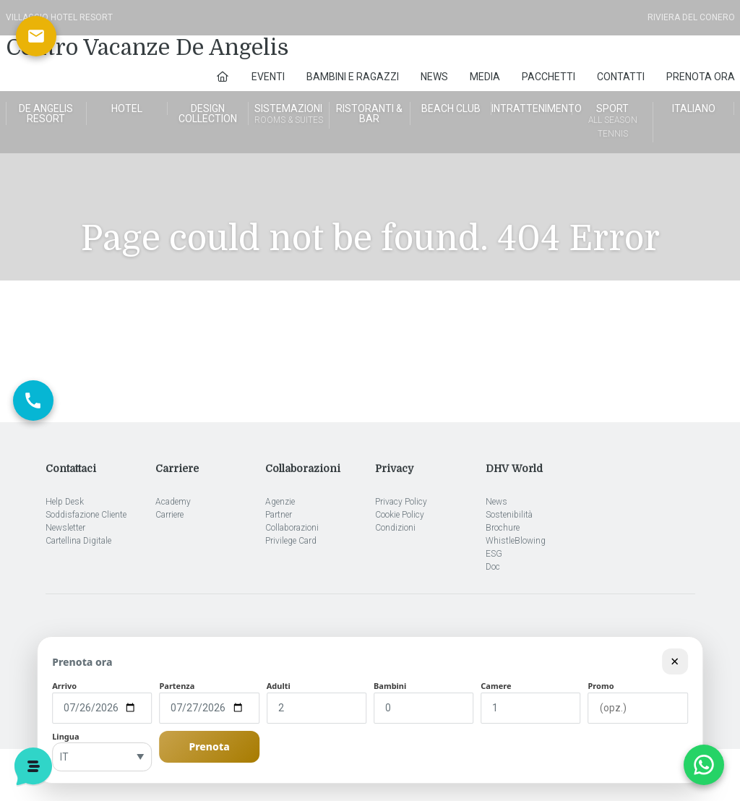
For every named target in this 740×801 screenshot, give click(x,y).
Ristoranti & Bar (369, 113)
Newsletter (65, 528)
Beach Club (451, 108)
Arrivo (64, 685)
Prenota (209, 746)
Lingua (65, 736)
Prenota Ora (700, 76)
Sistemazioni (289, 115)
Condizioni (395, 528)
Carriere (169, 515)
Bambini (390, 685)
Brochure (503, 528)
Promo (601, 685)
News (434, 76)
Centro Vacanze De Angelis (147, 47)
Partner (278, 515)
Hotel (126, 108)
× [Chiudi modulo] (675, 661)
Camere (496, 685)
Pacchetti (548, 76)
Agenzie (280, 502)
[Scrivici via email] (36, 36)
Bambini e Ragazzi (352, 76)
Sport (612, 122)
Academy (173, 502)
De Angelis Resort (46, 113)
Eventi (268, 76)
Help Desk (65, 502)
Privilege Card (291, 541)
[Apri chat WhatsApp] (704, 765)
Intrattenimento (531, 108)
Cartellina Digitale (78, 541)
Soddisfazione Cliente (86, 515)
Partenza (176, 685)
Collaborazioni (292, 528)
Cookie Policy (399, 515)
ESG (494, 554)
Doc (493, 567)
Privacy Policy (401, 502)
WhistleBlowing (516, 541)
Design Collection (207, 113)
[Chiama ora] (33, 400)
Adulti (279, 685)
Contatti (621, 76)
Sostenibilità (509, 515)
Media (485, 76)
